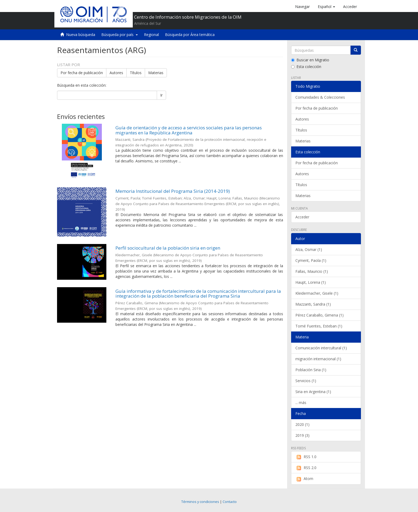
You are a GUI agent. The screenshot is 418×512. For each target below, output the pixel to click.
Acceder (302, 216)
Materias (155, 72)
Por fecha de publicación (82, 72)
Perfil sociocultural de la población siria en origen (167, 248)
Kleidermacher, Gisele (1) (316, 293)
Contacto (230, 501)
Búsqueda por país (119, 34)
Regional (151, 34)
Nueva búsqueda (80, 34)
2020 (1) (302, 424)
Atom (304, 478)
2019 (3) (302, 435)
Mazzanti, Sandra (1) (313, 304)
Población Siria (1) (310, 369)
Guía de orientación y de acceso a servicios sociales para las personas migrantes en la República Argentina (188, 130)
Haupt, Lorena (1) (310, 282)
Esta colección (306, 66)
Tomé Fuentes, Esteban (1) (318, 326)
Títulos (136, 72)
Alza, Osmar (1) (308, 249)
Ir (161, 95)
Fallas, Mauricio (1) (311, 271)
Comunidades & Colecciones (320, 97)
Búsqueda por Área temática (190, 34)
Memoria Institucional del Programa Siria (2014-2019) (172, 191)
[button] (326, 6)
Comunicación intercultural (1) (321, 347)
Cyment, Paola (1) (310, 260)
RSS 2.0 (305, 467)
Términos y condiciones (200, 501)
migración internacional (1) (318, 358)
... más (300, 402)
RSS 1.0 (305, 456)
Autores (116, 72)
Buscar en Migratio (310, 59)
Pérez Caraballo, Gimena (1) (319, 315)
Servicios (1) (305, 380)
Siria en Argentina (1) (313, 391)
